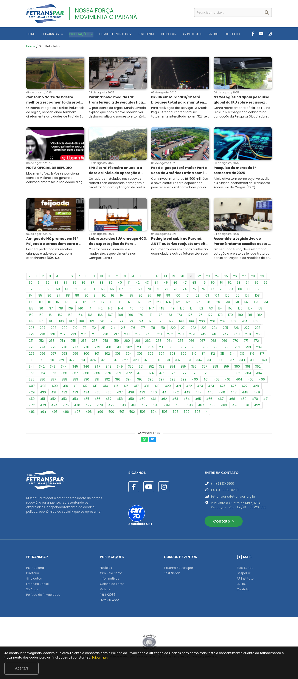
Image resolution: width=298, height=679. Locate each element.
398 (172, 380)
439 (142, 393)
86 (49, 296)
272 (256, 342)
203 (233, 322)
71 (157, 290)
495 (54, 413)
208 (53, 329)
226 (236, 329)
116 (93, 303)
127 (198, 303)
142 (100, 309)
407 (32, 387)
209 (64, 329)
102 (197, 296)
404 (239, 380)
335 (210, 361)
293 (248, 348)
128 (208, 303)
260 (127, 342)
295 (31, 355)
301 (97, 355)
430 (43, 393)
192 (121, 322)
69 (140, 290)
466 (209, 400)
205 (255, 322)
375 (162, 374)
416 (126, 387)
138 (60, 309)
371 (118, 374)
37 (92, 283)
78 (222, 290)
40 (120, 283)
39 (110, 283)
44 (156, 283)
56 (265, 283)
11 (109, 277)
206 (31, 329)
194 (140, 322)
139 (70, 309)
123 (158, 303)
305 (140, 355)
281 (118, 348)
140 (80, 309)
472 (32, 406)
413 (95, 387)
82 (257, 290)
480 (123, 406)
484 (167, 406)
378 (194, 374)
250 (259, 335)
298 (64, 355)
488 (213, 406)
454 (75, 400)
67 (121, 290)
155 (230, 309)
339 (253, 361)
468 (232, 400)
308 (172, 355)
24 (217, 277)
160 (41, 316)
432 (64, 393)
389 (75, 380)
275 (53, 348)
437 (120, 393)
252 (41, 342)
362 (258, 367)
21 (190, 277)
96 (140, 296)
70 (149, 290)
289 (205, 348)
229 (31, 335)
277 (75, 348)
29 (262, 277)
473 (43, 406)
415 (115, 387)
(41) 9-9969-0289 (225, 491)
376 (172, 374)
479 (111, 406)
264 (169, 342)
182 (259, 316)
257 (94, 342)
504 (154, 413)
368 (86, 374)
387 (53, 380)
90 (86, 296)
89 (77, 296)
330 (157, 361)
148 (161, 309)
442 (176, 393)
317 (262, 355)
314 (232, 355)
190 (101, 322)
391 (97, 380)
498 (89, 413)
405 (250, 380)
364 (42, 374)
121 (139, 303)
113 (66, 303)
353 (161, 367)
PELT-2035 (107, 596)
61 (66, 290)
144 (120, 309)
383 (248, 374)
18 (165, 277)
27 (244, 277)
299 (75, 355)
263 (158, 342)
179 (230, 316)
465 (198, 400)
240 (149, 335)
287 (183, 348)
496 (66, 413)
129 (218, 303)
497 (77, 413)
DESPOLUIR (163, 34)
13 (124, 277)
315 (242, 355)
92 (104, 296)
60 (58, 290)
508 (197, 413)
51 (221, 283)
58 (40, 290)
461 (153, 400)
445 (210, 393)
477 (88, 406)
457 (109, 400)
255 (73, 342)
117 (102, 303)
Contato (223, 522)
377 (183, 374)
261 (137, 342)
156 (240, 309)
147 (151, 309)
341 (31, 367)
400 (195, 380)
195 (151, 322)
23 (208, 277)
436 (109, 393)
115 (84, 303)
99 (168, 296)
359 (226, 367)
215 (123, 329)
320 (51, 361)
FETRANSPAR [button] (51, 34)
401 (205, 380)
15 (141, 277)
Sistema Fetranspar (178, 569)
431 (53, 393)
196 (161, 322)
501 (122, 413)
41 (128, 283)
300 (86, 355)
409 (55, 387)
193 (131, 322)
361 (247, 367)
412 (85, 387)
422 (189, 387)
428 (256, 387)
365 (53, 374)
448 (245, 393)
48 (194, 283)
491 (246, 406)
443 (187, 393)
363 (31, 374)
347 (97, 367)
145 (131, 309)
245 (203, 335)
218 (153, 329)
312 (213, 355)
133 (256, 303)
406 (262, 380)
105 (227, 296)
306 (151, 355)
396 (151, 380)
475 (66, 406)
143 (110, 309)
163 (70, 316)
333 (188, 361)
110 (41, 303)
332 (177, 361)
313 (222, 355)
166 (100, 316)
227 (247, 329)
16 (149, 277)
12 (116, 277)
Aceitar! (276, 668)
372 (129, 374)
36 (83, 283)
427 (245, 387)
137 (50, 309)
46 (175, 283)
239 (137, 335)
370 (108, 374)
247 (225, 335)
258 (105, 342)
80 (240, 290)
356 (194, 367)
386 (42, 380)
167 (110, 316)
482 (144, 406)
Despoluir (243, 574)
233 (73, 335)
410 (65, 387)
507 (186, 413)
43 (147, 283)
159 (31, 316)
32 (47, 283)
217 (143, 329)
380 (216, 374)
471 (265, 400)
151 (191, 309)
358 (215, 367)
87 (59, 296)
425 (222, 387)
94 (122, 296)
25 (226, 277)
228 (257, 329)
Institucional (35, 569)
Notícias (106, 569)
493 (32, 413)
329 (146, 361)
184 (41, 322)
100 (177, 296)
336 (220, 361)
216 (133, 329)
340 (264, 361)
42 (138, 283)
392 (107, 380)
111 (49, 303)
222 (193, 329)
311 (203, 355)
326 (114, 361)
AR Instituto (245, 579)
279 (97, 348)
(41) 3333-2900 (222, 485)
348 (109, 367)
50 (213, 283)
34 (65, 283)
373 (140, 374)
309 (183, 355)
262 (148, 342)
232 (62, 335)
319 (41, 361)
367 (75, 374)
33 (56, 283)
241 (159, 335)
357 (204, 367)
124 (168, 303)
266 (191, 342)
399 (183, 380)
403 (228, 380)
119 (121, 303)
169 (130, 316)
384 (259, 374)
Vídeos (105, 590)
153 (210, 309)
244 (192, 335)
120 (130, 303)
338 (242, 361)
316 (252, 355)
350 (130, 367)
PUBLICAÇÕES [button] (79, 34)
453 (64, 400)
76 (203, 290)
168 (120, 316)
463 (175, 400)
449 (257, 393)
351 (141, 367)
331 (168, 361)
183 (31, 322)
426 (233, 387)
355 (183, 367)
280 (108, 348)
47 (185, 283)
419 (157, 387)
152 (201, 309)
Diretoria (32, 574)
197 (171, 322)
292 (237, 348)
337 (231, 361)
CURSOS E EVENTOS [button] (112, 34)
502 (132, 413)
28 (253, 277)
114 (76, 303)
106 (237, 296)
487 (201, 406)
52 (229, 283)
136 (41, 309)
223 (203, 329)
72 (166, 290)
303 (118, 355)
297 (53, 355)
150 (182, 309)
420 (168, 387)
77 (212, 290)
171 (150, 316)
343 (53, 367)
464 (186, 400)
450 (32, 400)
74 (185, 290)
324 (93, 361)
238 (127, 335)
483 (155, 406)
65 (103, 290)
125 (178, 303)
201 (212, 322)
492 (257, 406)
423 (200, 387)
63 (84, 290)
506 (175, 413)
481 (133, 406)
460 (142, 400)
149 (172, 309)
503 (143, 413)
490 (235, 406)
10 (101, 277)
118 (111, 303)
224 (214, 329)
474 (54, 406)
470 (255, 400)
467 (221, 400)
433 (75, 393)
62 (75, 290)
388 (64, 380)
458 (120, 400)
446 (222, 393)
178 (220, 316)
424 (211, 387)
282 (129, 348)
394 (129, 380)
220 (173, 329)
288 (194, 348)
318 (31, 361)
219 (162, 329)
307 (162, 355)
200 (202, 322)
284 (151, 348)
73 (175, 290)
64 (94, 290)
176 (200, 316)
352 (151, 367)
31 (39, 283)
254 (62, 342)
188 (81, 322)
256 (84, 342)
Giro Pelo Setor (111, 574)
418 (146, 387)
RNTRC (207, 34)
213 (103, 329)
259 (116, 342)
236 (105, 335)
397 (162, 380)
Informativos (109, 579)
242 (170, 335)
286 (172, 348)
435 (97, 393)
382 (237, 374)
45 (166, 283)
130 (227, 303)
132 (246, 303)
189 (91, 322)
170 (140, 316)
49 (204, 283)
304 (129, 355)
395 (140, 380)
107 (247, 296)
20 (182, 277)
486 (190, 406)
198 (181, 322)
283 (140, 348)
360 (237, 367)
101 (187, 296)
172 (160, 316)
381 (227, 374)
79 (231, 290)
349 (120, 367)
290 (216, 348)
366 (64, 374)
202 (222, 322)
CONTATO (224, 34)
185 (51, 322)
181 (250, 316)
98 (159, 296)
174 (179, 316)
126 (188, 303)
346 (86, 367)
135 (31, 309)
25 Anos (32, 590)
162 (60, 316)
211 (84, 329)
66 (112, 290)
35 (74, 283)
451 (42, 400)
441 (164, 393)
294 (259, 348)
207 (42, 329)
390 (86, 380)
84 (31, 296)
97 (150, 296)
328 (136, 361)
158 (260, 309)
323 (82, 361)
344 (64, 367)
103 (207, 296)
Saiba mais (141, 669)
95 (131, 296)
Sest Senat (172, 574)
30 (31, 283)
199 (191, 322)
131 (237, 303)
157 (250, 309)
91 (95, 296)
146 (141, 309)
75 (194, 290)
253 (51, 342)
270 (235, 342)
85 (40, 296)
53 (238, 283)
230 (42, 335)
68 (130, 290)
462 (164, 400)
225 (225, 329)
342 (42, 367)
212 (94, 329)
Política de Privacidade (43, 596)
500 (111, 413)
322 (71, 361)
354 (172, 367)
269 (224, 342)
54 (248, 283)
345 (75, 367)
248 (237, 335)
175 (190, 316)
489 (224, 406)
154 (220, 309)
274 (42, 348)
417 (136, 387)
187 (71, 322)
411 (75, 387)
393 (118, 380)
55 (256, 283)
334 (199, 361)
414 (105, 387)
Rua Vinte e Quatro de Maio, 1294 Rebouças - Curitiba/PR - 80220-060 (238, 506)
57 (31, 290)
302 (107, 355)
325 (103, 361)
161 (51, 316)
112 (57, 303)
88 (68, 296)
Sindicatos (34, 579)
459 (131, 400)
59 (49, 290)
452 (53, 400)
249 (248, 335)
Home (30, 46)
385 (31, 380)
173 (170, 316)
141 (90, 309)
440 (154, 393)
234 (84, 335)
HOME (30, 34)
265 (180, 342)
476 (77, 406)
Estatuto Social (37, 585)
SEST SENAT (142, 34)
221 (183, 329)
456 (97, 400)
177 (210, 316)
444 (199, 393)
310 (194, 355)
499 (100, 413)
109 (31, 303)
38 (101, 283)
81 (248, 290)
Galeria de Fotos (112, 585)
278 (86, 348)
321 (61, 361)
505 (165, 413)
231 (52, 335)
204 (244, 322)
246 (214, 335)
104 (216, 296)
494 (43, 413)
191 (111, 322)
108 (257, 296)
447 (233, 393)
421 (178, 387)
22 (199, 277)
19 (173, 277)
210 (75, 329)
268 (213, 342)
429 (32, 393)
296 (42, 355)
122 (149, 303)
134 (266, 303)
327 (125, 361)
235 (94, 335)
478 (100, 406)
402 (216, 380)
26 (235, 277)
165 (90, 316)
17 (157, 277)
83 (266, 290)
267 (202, 342)
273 (31, 348)
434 (86, 393)
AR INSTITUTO (187, 34)
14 (132, 277)
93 (113, 296)
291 (227, 348)
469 (244, 400)
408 (43, 387)
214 (113, 329)
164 (80, 316)
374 (151, 374)
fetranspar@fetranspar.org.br (233, 497)
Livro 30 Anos (109, 601)
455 (86, 400)
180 (240, 316)
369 (97, 374)
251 (31, 342)
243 (181, 335)
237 (116, 335)
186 (61, 322)
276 (64, 348)
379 (205, 374)
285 (162, 348)
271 (246, 342)
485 (178, 406)
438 (131, 393)
